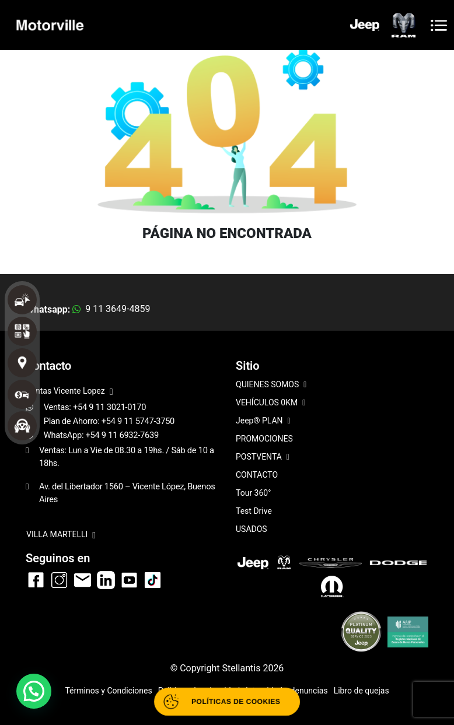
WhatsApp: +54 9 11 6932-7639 (101, 435)
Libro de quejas (361, 690)
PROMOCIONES (264, 438)
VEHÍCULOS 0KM (270, 403)
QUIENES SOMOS (271, 385)
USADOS (251, 529)
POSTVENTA (262, 457)
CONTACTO (257, 474)
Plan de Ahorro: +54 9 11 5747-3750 (109, 421)
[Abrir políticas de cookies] (227, 702)
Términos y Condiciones (108, 690)
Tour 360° (253, 493)
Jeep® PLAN (263, 421)
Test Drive (254, 511)
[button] (33, 691)
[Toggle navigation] (439, 25)
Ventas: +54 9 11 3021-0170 (95, 407)
